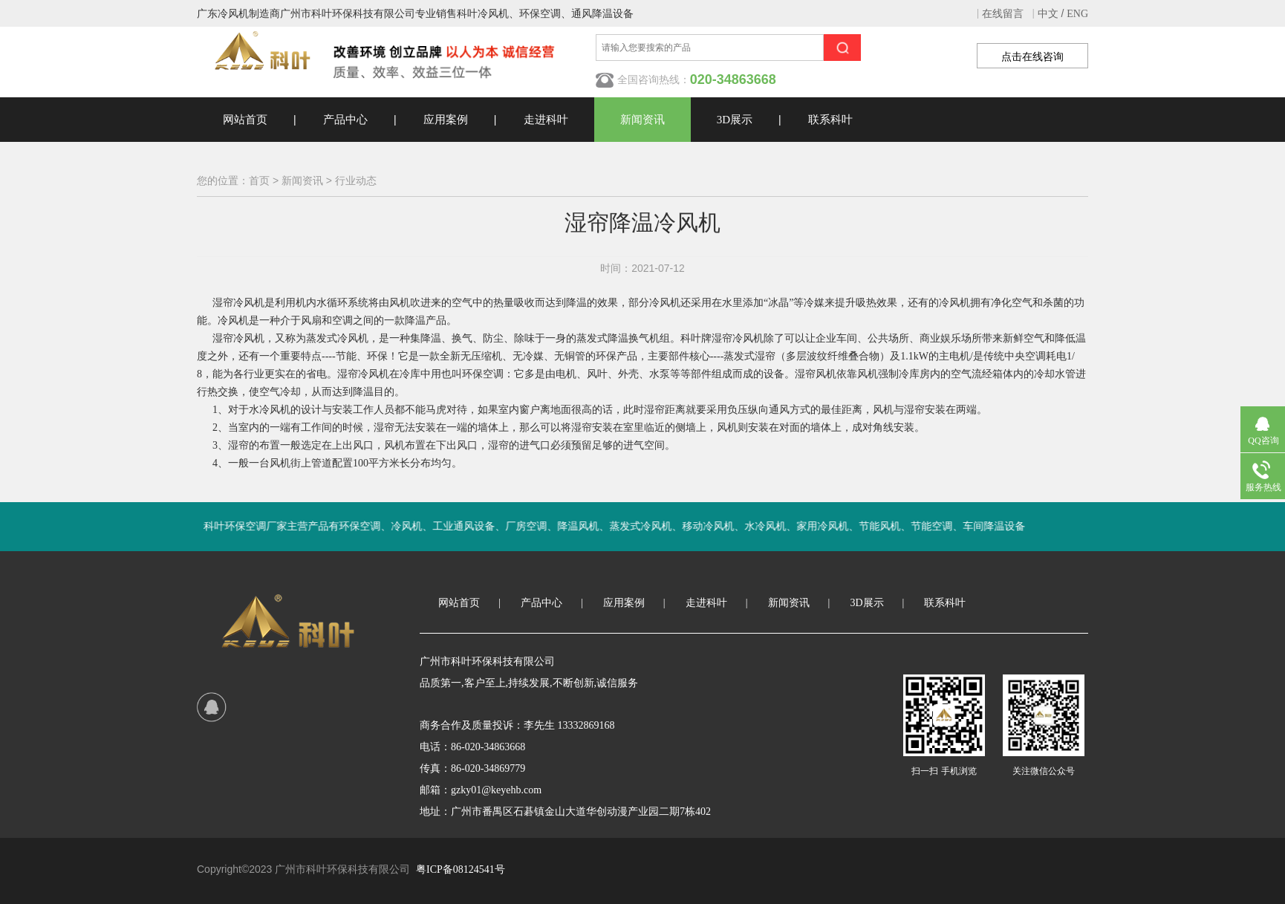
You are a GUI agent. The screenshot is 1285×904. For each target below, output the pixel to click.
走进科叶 (546, 120)
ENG (1077, 13)
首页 (259, 180)
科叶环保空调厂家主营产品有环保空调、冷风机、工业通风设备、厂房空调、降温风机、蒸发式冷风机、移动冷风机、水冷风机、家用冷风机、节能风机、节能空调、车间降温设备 (648, 526)
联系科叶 (830, 120)
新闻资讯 (642, 120)
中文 (1048, 13)
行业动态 (356, 180)
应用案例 (445, 120)
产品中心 (345, 120)
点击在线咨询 (1032, 56)
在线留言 (1003, 13)
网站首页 (245, 120)
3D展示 (734, 120)
